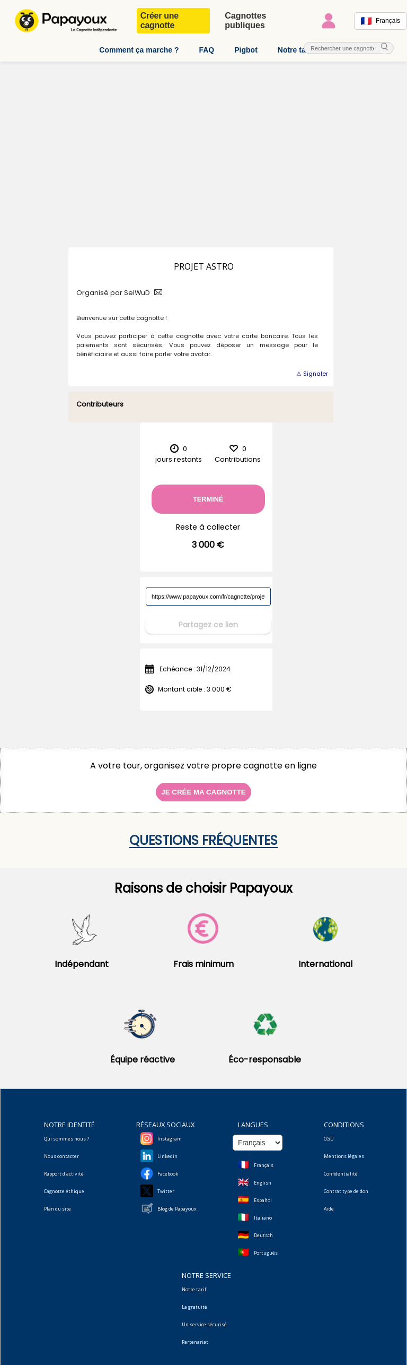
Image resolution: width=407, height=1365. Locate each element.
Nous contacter (61, 1149)
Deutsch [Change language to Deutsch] (263, 1228)
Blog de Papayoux (177, 1201)
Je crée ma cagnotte (203, 785)
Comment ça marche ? (139, 50)
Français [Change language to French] (263, 1158)
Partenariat (195, 1335)
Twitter (165, 1184)
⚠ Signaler (312, 373)
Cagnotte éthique (64, 1184)
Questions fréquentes (203, 833)
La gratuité (194, 1300)
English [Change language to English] (262, 1175)
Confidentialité (341, 1166)
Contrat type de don (346, 1184)
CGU (329, 1131)
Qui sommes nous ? (66, 1131)
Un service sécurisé (204, 1317)
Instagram (169, 1131)
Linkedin (167, 1149)
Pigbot (246, 50)
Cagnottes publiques (245, 20)
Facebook (167, 1166)
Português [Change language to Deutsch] (266, 1245)
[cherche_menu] (385, 47)
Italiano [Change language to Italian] (263, 1210)
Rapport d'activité (64, 1166)
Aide (329, 1201)
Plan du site (57, 1201)
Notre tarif (295, 50)
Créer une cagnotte (159, 20)
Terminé (208, 499)
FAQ (206, 50)
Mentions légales (344, 1149)
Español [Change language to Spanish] (263, 1193)
